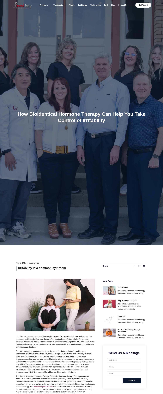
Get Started (82, 5)
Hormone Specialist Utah (43, 387)
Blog (113, 5)
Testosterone (123, 287)
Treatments (59, 5)
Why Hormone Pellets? (127, 301)
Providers (45, 5)
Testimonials (95, 5)
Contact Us (122, 5)
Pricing (71, 5)
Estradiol (121, 316)
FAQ (106, 5)
